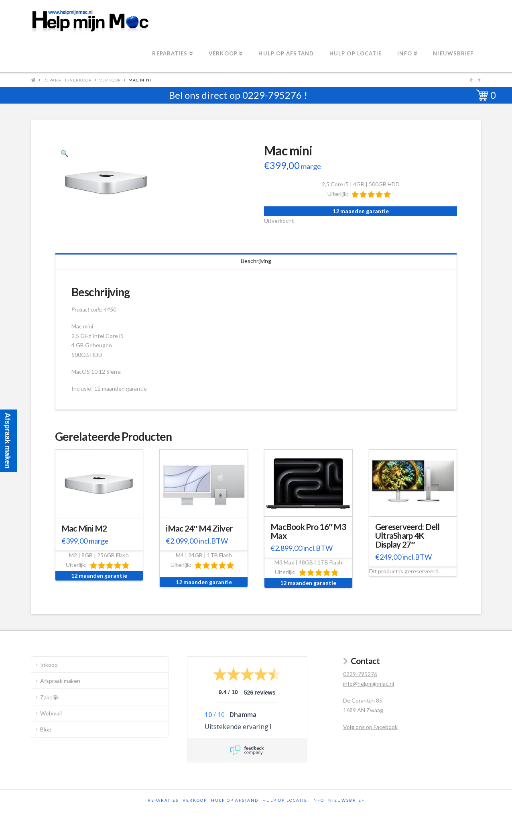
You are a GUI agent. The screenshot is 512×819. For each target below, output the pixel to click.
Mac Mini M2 (84, 528)
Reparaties (163, 800)
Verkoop (110, 79)
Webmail (51, 713)
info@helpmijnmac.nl (368, 683)
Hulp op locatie (284, 800)
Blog (45, 729)
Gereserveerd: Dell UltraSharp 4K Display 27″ (407, 535)
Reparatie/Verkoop (67, 79)
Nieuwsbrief (346, 800)
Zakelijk (49, 697)
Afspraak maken (60, 680)
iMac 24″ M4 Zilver (199, 528)
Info (317, 800)
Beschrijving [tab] (256, 260)
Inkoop (49, 664)
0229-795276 (272, 95)
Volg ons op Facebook (370, 726)
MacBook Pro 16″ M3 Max (308, 531)
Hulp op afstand (234, 800)
